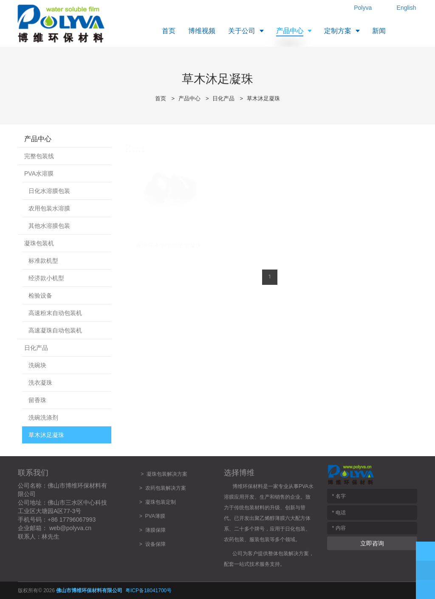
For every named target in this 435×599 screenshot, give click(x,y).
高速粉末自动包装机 (55, 312)
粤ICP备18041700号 (148, 590)
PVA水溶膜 (39, 173)
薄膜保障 (155, 530)
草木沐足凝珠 (263, 98)
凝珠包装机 (39, 243)
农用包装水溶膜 (49, 208)
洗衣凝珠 (40, 382)
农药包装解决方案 (164, 488)
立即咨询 (372, 543)
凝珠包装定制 (160, 502)
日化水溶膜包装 (49, 190)
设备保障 (155, 544)
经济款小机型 (46, 278)
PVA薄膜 (155, 516)
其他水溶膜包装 (49, 225)
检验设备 (40, 295)
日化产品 (223, 98)
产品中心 (189, 98)
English (406, 7)
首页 (160, 98)
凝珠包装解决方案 (167, 474)
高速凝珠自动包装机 (55, 330)
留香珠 (37, 400)
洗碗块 (37, 365)
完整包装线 (39, 156)
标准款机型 (43, 260)
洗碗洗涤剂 (43, 417)
